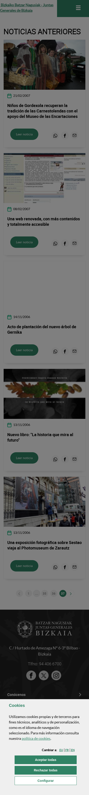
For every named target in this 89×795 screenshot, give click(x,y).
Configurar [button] (57, 780)
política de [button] (36, 738)
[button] (61, 750)
